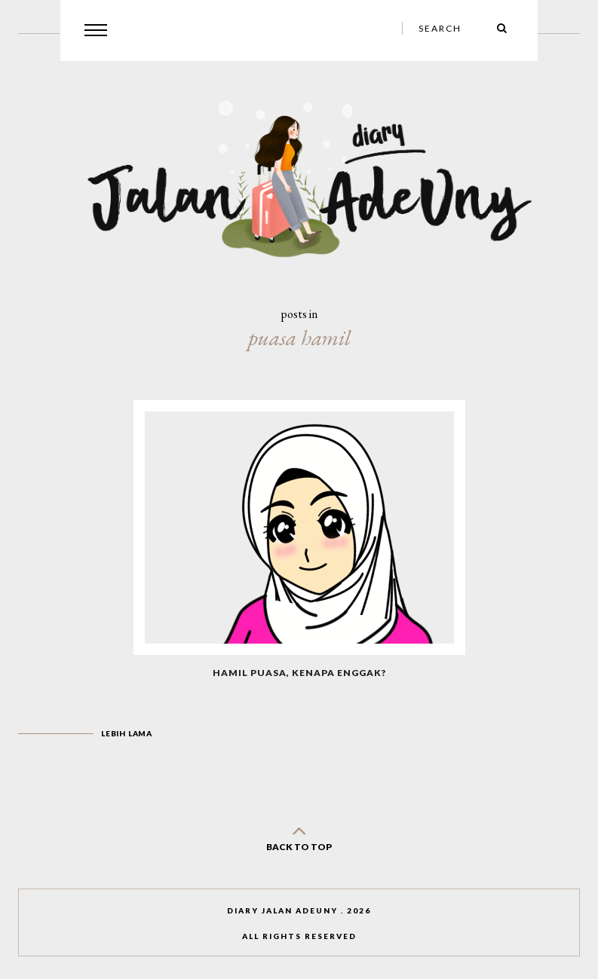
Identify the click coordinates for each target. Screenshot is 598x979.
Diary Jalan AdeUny (282, 910)
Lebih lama (126, 733)
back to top (299, 835)
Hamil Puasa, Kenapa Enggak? (299, 672)
